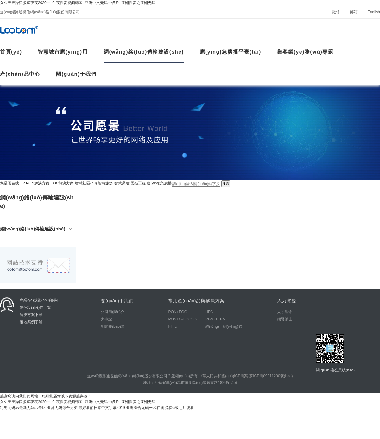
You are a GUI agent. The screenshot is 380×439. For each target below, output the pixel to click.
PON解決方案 (37, 183)
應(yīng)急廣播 (159, 183)
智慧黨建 (122, 183)
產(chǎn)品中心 (20, 74)
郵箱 (354, 12)
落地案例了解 (31, 322)
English (374, 12)
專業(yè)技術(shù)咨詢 (39, 300)
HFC (209, 312)
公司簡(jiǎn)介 (112, 312)
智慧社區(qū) (86, 183)
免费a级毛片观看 (179, 407)
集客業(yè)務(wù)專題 (305, 52)
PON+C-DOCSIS (182, 319)
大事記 (106, 319)
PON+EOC (177, 312)
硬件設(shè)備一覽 (35, 307)
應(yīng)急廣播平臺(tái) (230, 52)
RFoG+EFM (215, 319)
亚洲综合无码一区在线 (145, 407)
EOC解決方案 (62, 183)
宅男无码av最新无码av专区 (23, 407)
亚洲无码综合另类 (62, 407)
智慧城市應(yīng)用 (63, 52)
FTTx (172, 326)
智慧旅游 (105, 183)
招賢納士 (284, 319)
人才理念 (284, 312)
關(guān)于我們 (76, 74)
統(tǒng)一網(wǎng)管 (223, 326)
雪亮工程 (138, 183)
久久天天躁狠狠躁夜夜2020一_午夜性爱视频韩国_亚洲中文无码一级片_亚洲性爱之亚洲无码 (77, 3)
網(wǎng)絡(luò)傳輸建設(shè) (144, 52)
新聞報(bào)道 (113, 326)
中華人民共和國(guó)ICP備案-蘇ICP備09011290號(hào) (246, 376)
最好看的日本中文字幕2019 (102, 407)
